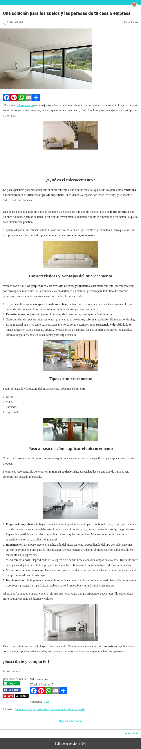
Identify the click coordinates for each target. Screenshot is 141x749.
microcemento (25, 105)
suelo (82, 709)
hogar (32, 709)
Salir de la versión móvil (70, 743)
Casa (47, 701)
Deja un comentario (70, 721)
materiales (43, 709)
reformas (73, 709)
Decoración (21, 709)
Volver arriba (131, 733)
